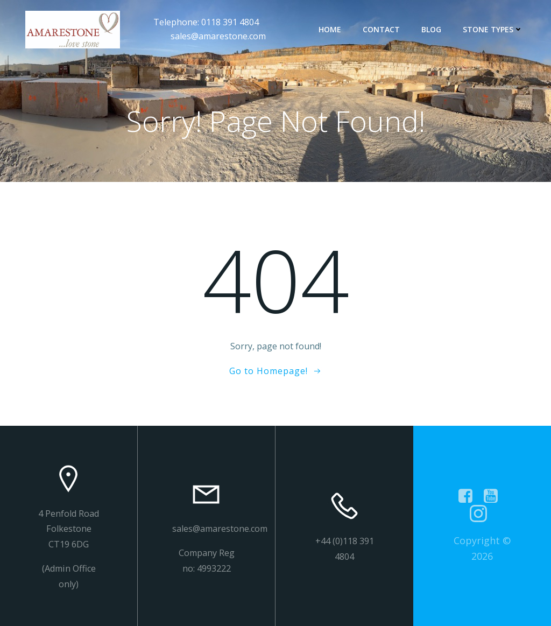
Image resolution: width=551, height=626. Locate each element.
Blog (431, 29)
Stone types (493, 29)
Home (330, 29)
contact (381, 29)
